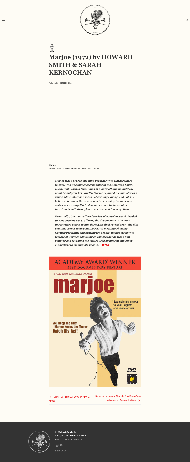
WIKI (105, 245)
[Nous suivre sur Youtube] (61, 445)
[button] (3, 19)
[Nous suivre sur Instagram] (57, 445)
